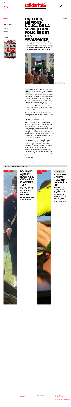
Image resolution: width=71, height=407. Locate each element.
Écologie (6, 170)
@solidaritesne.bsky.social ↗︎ (61, 398)
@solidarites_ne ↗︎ (59, 396)
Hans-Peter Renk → (8, 24)
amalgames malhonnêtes (35, 114)
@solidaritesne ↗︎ (58, 395)
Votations (39, 173)
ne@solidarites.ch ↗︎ (41, 395)
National (6, 18)
